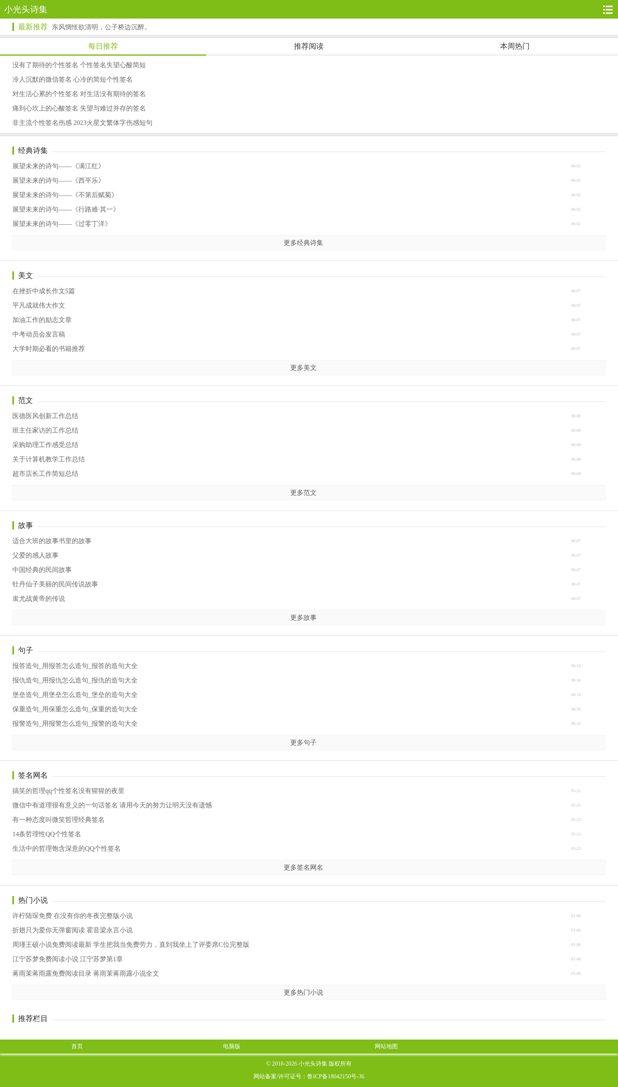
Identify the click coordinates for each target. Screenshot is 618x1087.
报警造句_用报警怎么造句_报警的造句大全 (75, 723)
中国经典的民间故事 (42, 569)
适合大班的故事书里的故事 (52, 540)
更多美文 (303, 367)
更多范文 (303, 492)
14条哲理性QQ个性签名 (46, 834)
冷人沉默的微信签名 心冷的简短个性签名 (72, 79)
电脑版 (231, 1046)
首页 (77, 1046)
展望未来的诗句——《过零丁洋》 (61, 223)
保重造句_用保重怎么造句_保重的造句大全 (75, 709)
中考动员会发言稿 (38, 334)
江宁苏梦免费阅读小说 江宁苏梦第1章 (67, 958)
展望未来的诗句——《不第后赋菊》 (65, 194)
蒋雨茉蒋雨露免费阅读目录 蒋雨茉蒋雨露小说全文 (85, 973)
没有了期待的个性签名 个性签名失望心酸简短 (79, 64)
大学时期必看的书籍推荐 (48, 348)
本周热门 (515, 46)
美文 (25, 275)
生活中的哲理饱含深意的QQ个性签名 (66, 848)
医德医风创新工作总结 (45, 415)
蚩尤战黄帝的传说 (38, 598)
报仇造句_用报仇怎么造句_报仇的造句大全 (75, 680)
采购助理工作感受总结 (45, 444)
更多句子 (303, 742)
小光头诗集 (312, 1064)
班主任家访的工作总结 (45, 430)
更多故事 (303, 617)
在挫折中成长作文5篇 (43, 290)
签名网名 (33, 775)
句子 (25, 650)
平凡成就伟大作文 (38, 305)
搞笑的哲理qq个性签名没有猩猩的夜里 (68, 790)
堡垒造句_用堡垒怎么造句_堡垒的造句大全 (75, 694)
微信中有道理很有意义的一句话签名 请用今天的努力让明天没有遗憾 (112, 805)
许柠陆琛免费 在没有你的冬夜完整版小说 (72, 915)
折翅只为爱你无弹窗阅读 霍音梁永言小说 (72, 930)
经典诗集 (33, 150)
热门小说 (33, 900)
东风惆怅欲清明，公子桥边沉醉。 (101, 27)
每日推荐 (103, 46)
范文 (25, 400)
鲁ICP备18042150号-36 (335, 1076)
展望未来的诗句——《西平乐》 (58, 180)
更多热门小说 (303, 992)
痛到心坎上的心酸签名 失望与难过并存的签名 (79, 108)
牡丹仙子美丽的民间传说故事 (55, 584)
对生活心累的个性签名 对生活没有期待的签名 (79, 93)
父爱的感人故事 (35, 555)
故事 (25, 525)
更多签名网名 (303, 867)
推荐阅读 (309, 46)
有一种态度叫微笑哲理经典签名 (58, 819)
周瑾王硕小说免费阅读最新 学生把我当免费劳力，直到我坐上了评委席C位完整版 (130, 944)
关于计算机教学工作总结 (48, 459)
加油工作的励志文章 (42, 319)
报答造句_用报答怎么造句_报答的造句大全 (75, 665)
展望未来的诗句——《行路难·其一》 (66, 209)
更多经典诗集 (303, 242)
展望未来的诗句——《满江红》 (58, 165)
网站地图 (386, 1046)
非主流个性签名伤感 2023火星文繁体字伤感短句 (82, 122)
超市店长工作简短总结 (45, 473)
